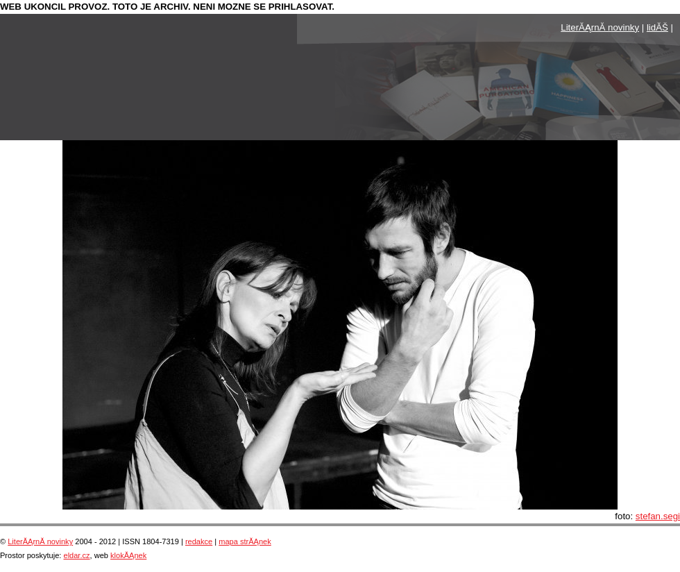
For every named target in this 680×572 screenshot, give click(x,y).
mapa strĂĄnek (245, 541)
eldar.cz (76, 555)
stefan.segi (658, 516)
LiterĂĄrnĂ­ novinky (600, 27)
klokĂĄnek (128, 555)
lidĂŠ (657, 27)
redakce (198, 541)
